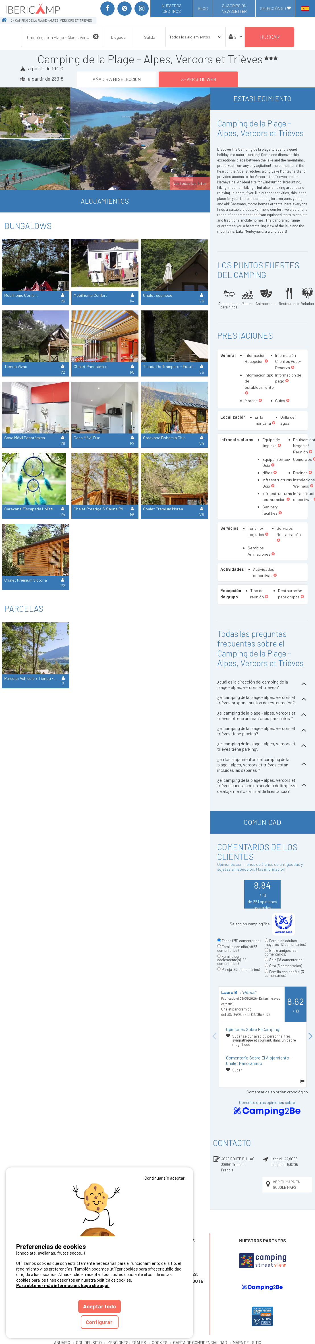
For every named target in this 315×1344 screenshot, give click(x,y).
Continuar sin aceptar (164, 1178)
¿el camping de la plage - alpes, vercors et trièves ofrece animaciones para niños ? (262, 715)
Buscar (270, 37)
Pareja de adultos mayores (285, 942)
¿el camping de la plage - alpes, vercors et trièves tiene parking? (262, 746)
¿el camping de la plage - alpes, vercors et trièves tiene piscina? (262, 730)
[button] (266, 361)
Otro (285, 965)
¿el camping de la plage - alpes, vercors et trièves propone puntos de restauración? (262, 699)
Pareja (241, 969)
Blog (203, 8)
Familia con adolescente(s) (231, 960)
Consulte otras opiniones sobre (266, 1108)
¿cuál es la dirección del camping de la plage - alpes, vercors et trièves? (262, 684)
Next (311, 1036)
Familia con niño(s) (237, 948)
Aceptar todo (99, 1306)
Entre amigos (281, 952)
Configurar (99, 1322)
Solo (286, 960)
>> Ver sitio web (198, 79)
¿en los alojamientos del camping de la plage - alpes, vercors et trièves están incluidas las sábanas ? (262, 764)
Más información (270, 869)
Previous (214, 1036)
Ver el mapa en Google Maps (282, 1185)
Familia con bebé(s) (284, 973)
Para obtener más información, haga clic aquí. (62, 1285)
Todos (241, 940)
